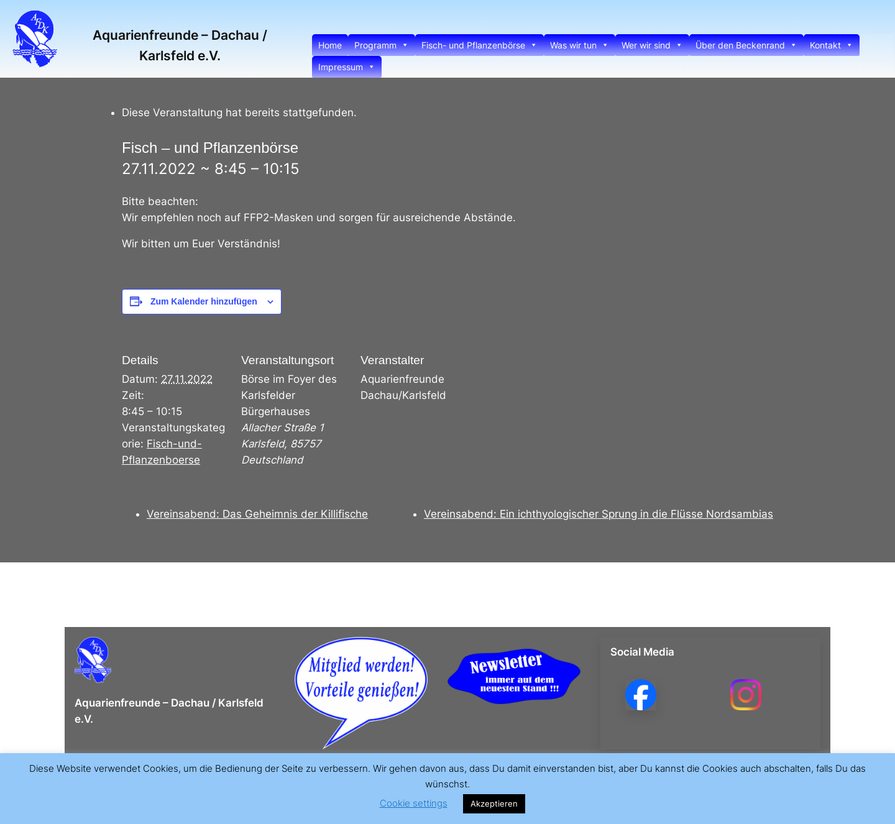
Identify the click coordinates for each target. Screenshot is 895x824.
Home (330, 45)
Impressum (346, 67)
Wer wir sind (652, 45)
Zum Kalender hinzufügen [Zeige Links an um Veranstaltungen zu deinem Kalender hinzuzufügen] (203, 301)
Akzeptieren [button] (494, 803)
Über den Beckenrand (746, 45)
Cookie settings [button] (414, 803)
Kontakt (831, 45)
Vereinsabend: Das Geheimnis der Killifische (257, 514)
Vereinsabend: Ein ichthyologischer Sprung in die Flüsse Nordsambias (598, 514)
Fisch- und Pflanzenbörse (479, 45)
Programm (381, 45)
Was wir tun (579, 45)
